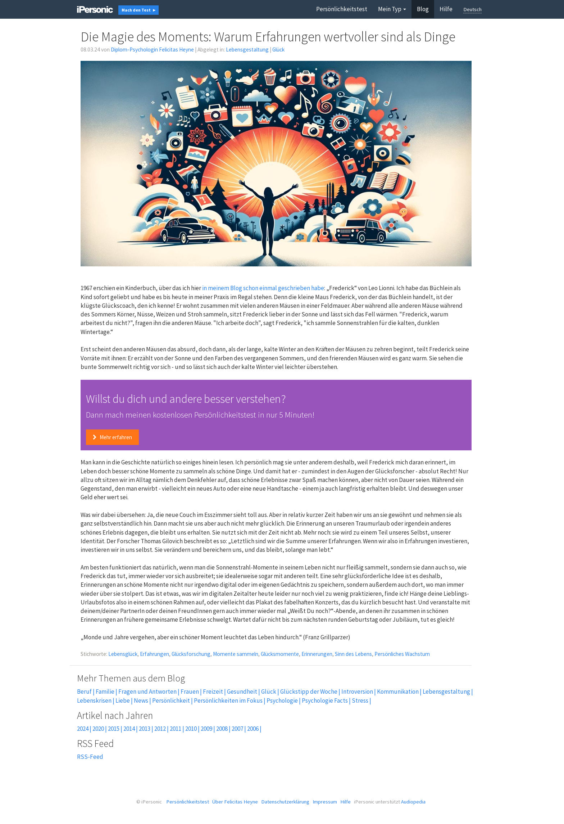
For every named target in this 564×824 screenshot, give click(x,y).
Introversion (357, 691)
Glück (278, 49)
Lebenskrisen (94, 700)
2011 (175, 729)
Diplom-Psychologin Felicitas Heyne (152, 49)
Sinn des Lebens (353, 653)
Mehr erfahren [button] (112, 437)
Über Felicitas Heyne (235, 801)
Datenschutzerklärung (285, 801)
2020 (98, 729)
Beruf (84, 691)
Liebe (122, 700)
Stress (360, 700)
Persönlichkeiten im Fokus (228, 700)
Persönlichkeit (171, 700)
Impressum (325, 801)
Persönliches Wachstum (402, 653)
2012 (160, 729)
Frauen (190, 691)
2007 (237, 729)
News (141, 700)
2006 (253, 729)
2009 (206, 729)
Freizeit (213, 691)
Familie (105, 691)
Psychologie (282, 700)
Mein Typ (392, 9)
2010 (191, 729)
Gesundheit (242, 691)
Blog (423, 9)
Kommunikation (398, 691)
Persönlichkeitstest (341, 9)
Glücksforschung (191, 653)
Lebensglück (122, 653)
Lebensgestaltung (247, 49)
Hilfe (446, 9)
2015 (113, 729)
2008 (222, 729)
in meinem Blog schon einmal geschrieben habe (263, 288)
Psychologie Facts (325, 700)
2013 (144, 729)
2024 (82, 729)
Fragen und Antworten (147, 691)
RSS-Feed (90, 757)
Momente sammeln (235, 653)
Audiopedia (413, 801)
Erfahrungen (154, 653)
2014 (129, 729)
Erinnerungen (316, 653)
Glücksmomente (280, 653)
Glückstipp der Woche (308, 691)
